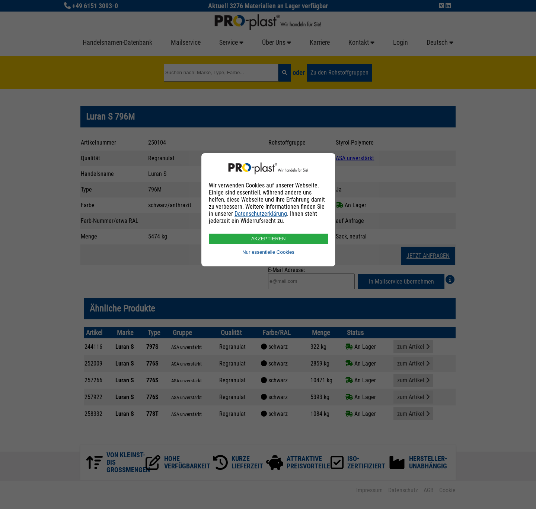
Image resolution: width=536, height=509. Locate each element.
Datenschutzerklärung (260, 213)
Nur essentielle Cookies (268, 252)
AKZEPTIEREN (268, 238)
